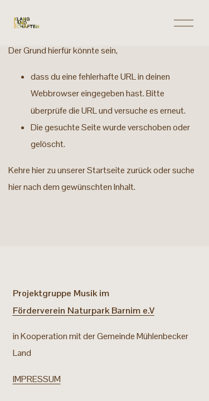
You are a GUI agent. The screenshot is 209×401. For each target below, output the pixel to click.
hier (38, 170)
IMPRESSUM (37, 379)
